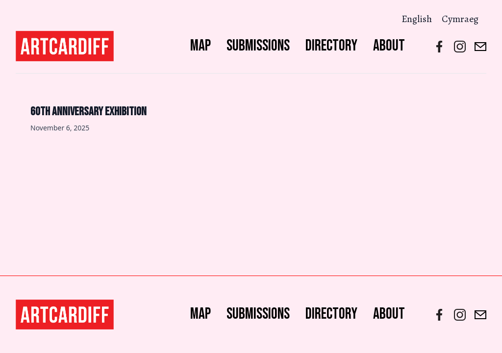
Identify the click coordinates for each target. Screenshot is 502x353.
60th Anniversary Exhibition (88, 111)
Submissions (258, 45)
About (389, 45)
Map (200, 45)
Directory (331, 45)
